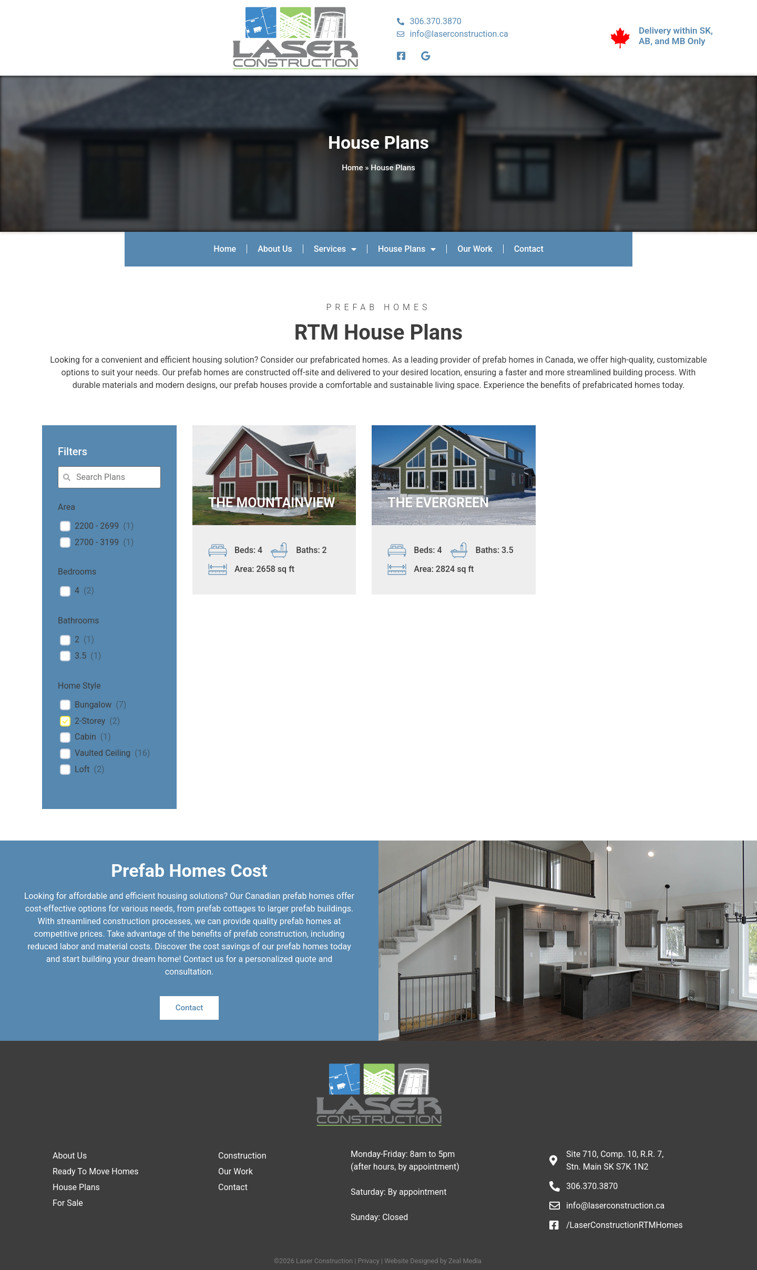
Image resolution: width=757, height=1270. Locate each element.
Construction (242, 1156)
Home (352, 167)
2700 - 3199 (97, 542)
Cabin (85, 737)
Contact (529, 249)
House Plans (407, 249)
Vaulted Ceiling (102, 753)
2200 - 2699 (97, 526)
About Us (275, 249)
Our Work (474, 249)
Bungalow (93, 705)
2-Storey (90, 721)
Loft (82, 769)
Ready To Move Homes (96, 1171)
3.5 (80, 656)
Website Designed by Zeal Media (433, 1261)
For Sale (68, 1203)
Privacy (368, 1261)
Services (335, 249)
